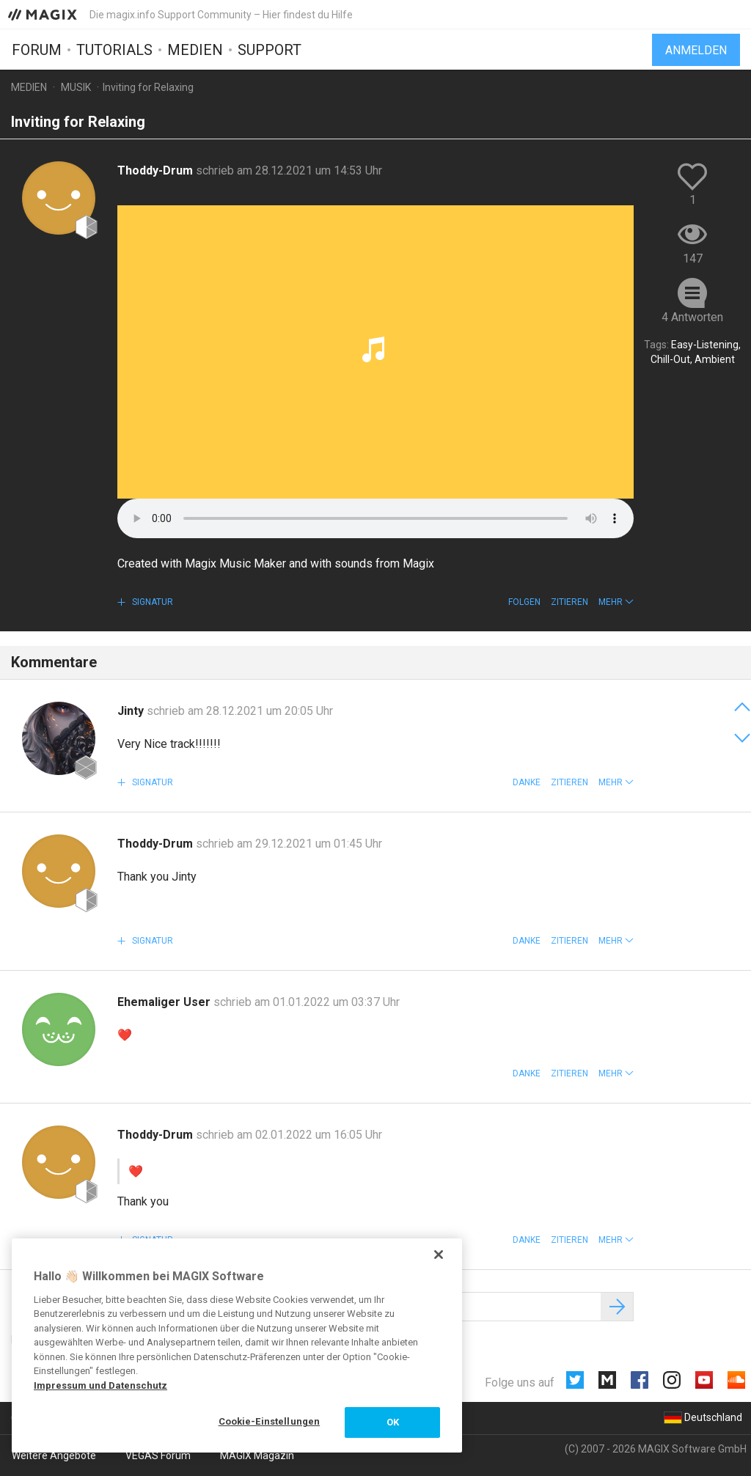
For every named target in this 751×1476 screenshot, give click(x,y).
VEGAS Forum (158, 1455)
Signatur (151, 602)
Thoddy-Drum (156, 170)
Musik (76, 87)
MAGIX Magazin (257, 1455)
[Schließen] (438, 1254)
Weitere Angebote (54, 1455)
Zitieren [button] (569, 602)
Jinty (132, 711)
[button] (616, 602)
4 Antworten (692, 317)
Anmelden (696, 49)
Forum (37, 49)
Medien (195, 49)
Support (269, 49)
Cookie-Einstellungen (269, 1421)
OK (393, 1422)
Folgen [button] (524, 602)
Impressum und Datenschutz (100, 1385)
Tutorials (114, 49)
